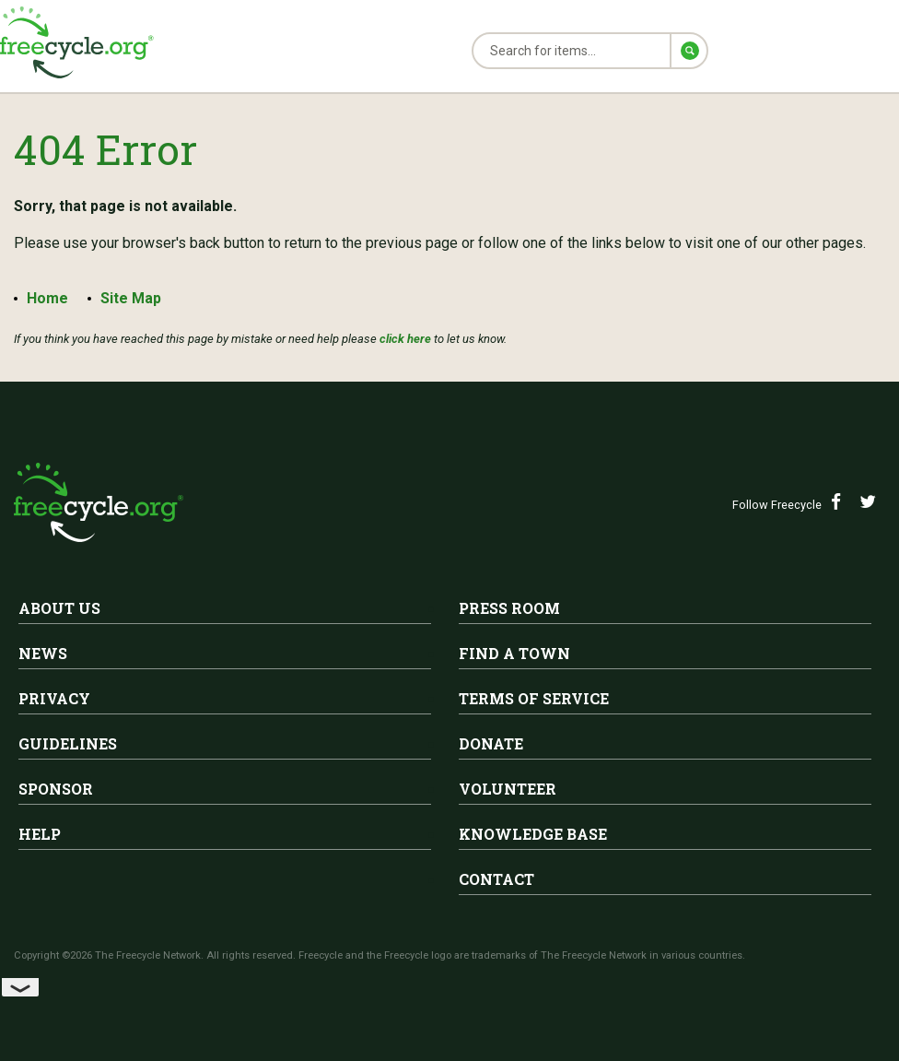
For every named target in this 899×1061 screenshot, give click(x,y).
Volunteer (507, 788)
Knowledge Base (533, 833)
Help (39, 833)
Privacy (54, 698)
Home (47, 298)
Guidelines (67, 743)
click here (405, 339)
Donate (491, 743)
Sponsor (55, 788)
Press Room (509, 608)
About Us (59, 608)
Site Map (133, 298)
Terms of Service (534, 698)
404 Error (111, 148)
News (42, 653)
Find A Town (514, 653)
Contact (496, 879)
